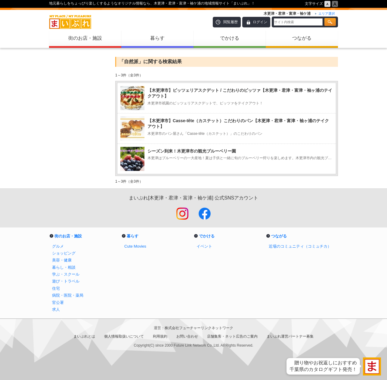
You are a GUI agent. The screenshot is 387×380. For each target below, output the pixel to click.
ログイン (260, 22)
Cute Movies (135, 246)
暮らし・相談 (64, 267)
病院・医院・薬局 (67, 295)
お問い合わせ (187, 336)
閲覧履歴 (230, 22)
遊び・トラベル (65, 281)
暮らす (157, 38)
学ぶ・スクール (65, 274)
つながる (301, 38)
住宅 (56, 288)
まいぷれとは (84, 336)
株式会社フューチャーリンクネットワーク (199, 328)
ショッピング (64, 253)
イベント (204, 246)
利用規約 (160, 336)
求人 (56, 309)
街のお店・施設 (85, 38)
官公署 (58, 302)
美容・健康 (62, 260)
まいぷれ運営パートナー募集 (290, 336)
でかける (229, 38)
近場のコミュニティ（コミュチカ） (300, 246)
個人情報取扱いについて (124, 336)
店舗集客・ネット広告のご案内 (232, 336)
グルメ (58, 246)
